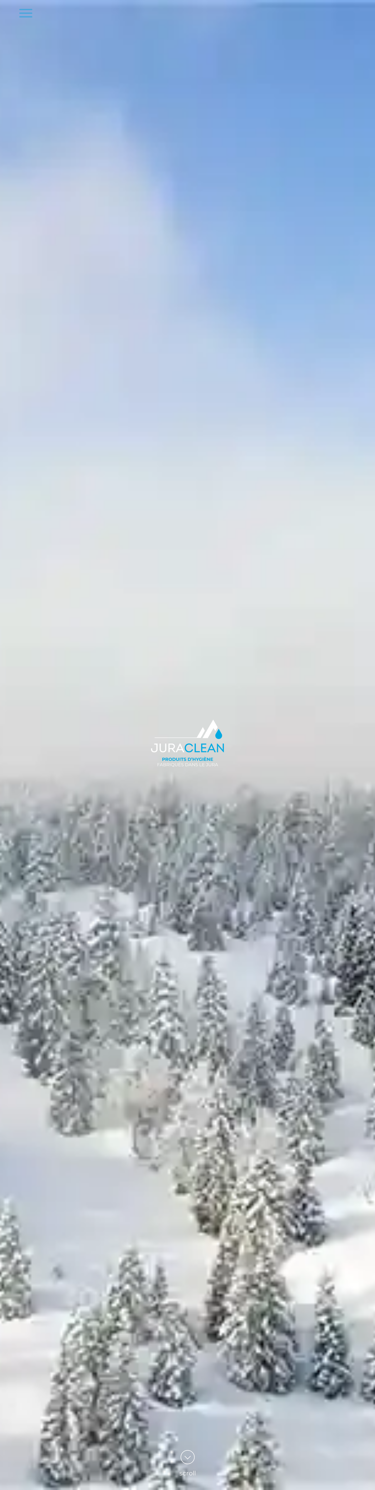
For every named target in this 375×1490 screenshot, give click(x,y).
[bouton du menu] (25, 13)
